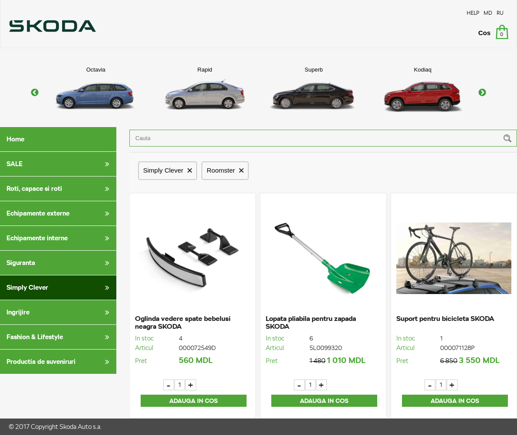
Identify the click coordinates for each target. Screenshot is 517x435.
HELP (473, 13)
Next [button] (482, 92)
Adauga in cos (193, 400)
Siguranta (59, 263)
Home (15, 139)
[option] (96, 92)
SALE (59, 164)
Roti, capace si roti (59, 189)
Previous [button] (34, 92)
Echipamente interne (59, 238)
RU (500, 13)
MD (488, 13)
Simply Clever (59, 287)
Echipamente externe (59, 213)
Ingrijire (59, 312)
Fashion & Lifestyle (59, 337)
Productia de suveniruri (59, 362)
